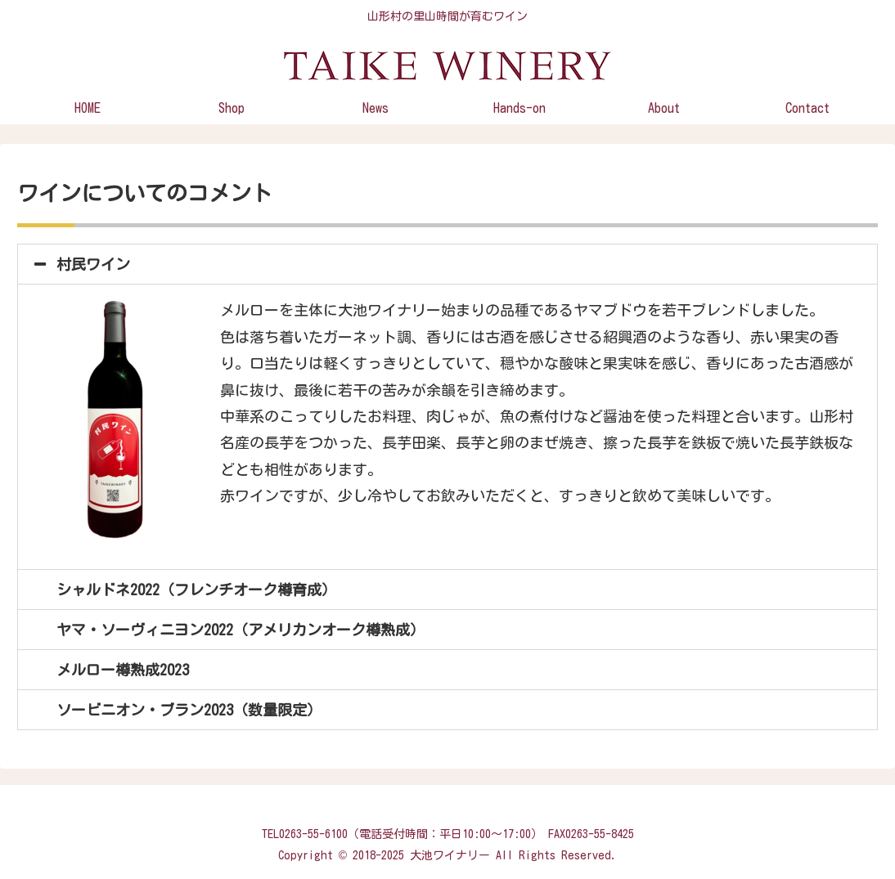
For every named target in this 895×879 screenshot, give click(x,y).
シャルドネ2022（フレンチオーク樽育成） (196, 589)
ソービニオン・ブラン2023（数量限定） (189, 709)
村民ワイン (93, 264)
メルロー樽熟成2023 (122, 669)
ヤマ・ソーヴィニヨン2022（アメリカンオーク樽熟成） (240, 629)
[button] (447, 264)
